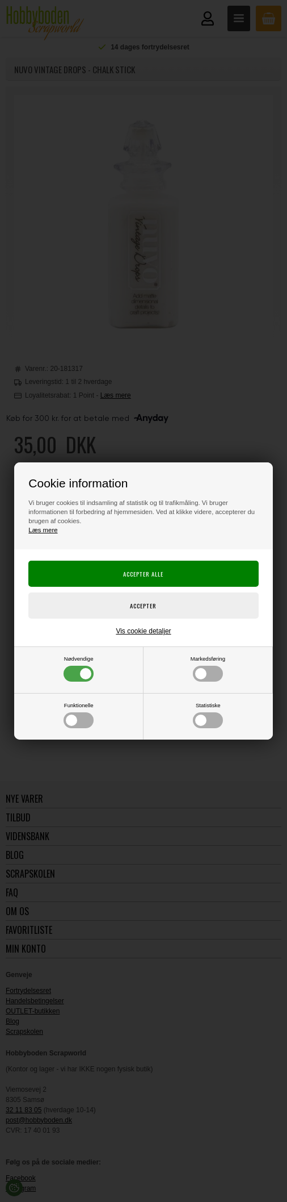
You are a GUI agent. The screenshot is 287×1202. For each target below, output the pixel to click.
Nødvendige (79, 669)
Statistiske (208, 715)
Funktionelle (79, 715)
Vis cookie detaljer (143, 631)
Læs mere (42, 530)
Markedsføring (208, 669)
